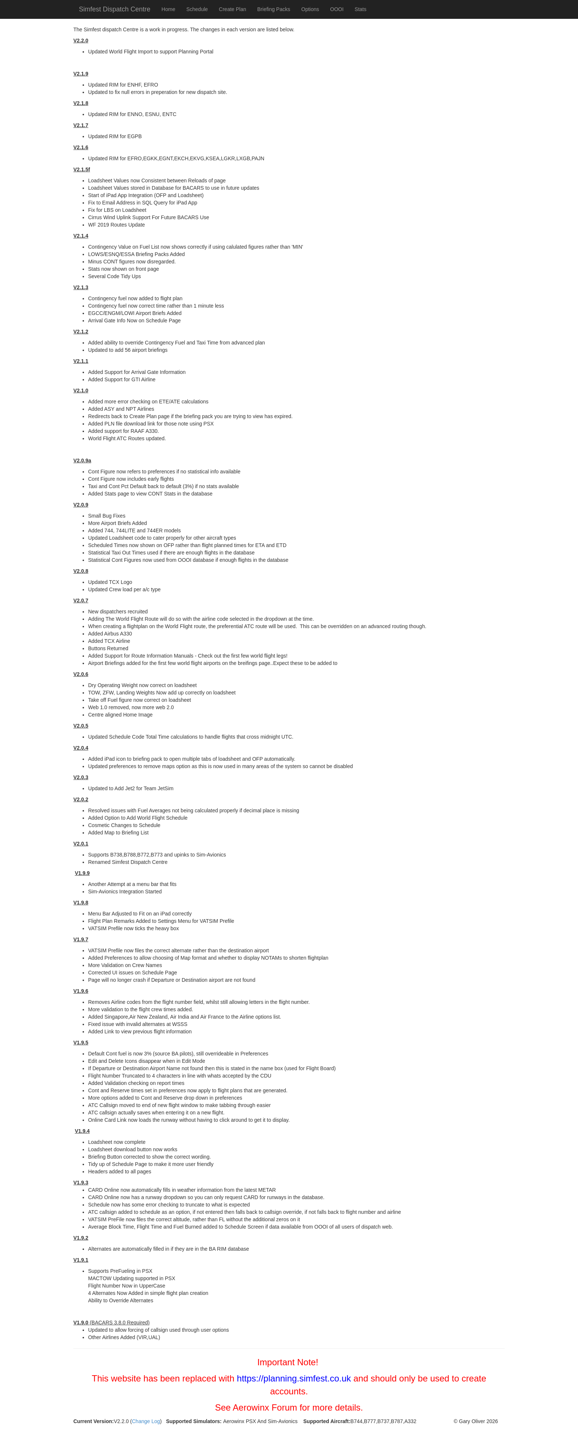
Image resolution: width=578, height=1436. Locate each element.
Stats (360, 9)
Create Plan (232, 9)
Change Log (146, 1421)
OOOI (337, 9)
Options (310, 9)
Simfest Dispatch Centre (114, 9)
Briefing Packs (273, 9)
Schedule (197, 9)
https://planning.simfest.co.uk (294, 1378)
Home (168, 9)
